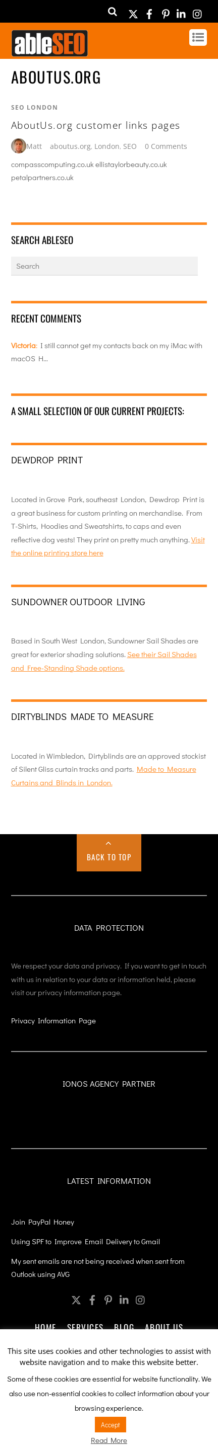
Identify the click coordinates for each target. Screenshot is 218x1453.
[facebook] (149, 11)
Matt (34, 146)
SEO (130, 146)
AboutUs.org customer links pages (96, 125)
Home (46, 1327)
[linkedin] (182, 11)
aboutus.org (70, 146)
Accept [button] (110, 1424)
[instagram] (198, 11)
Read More (109, 1440)
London (107, 146)
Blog (124, 1327)
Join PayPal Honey (42, 1222)
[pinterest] (165, 11)
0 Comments (166, 146)
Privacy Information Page (53, 1020)
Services (85, 1327)
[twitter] (133, 11)
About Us (164, 1327)
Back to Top (109, 856)
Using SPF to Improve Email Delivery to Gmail (85, 1241)
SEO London (34, 107)
